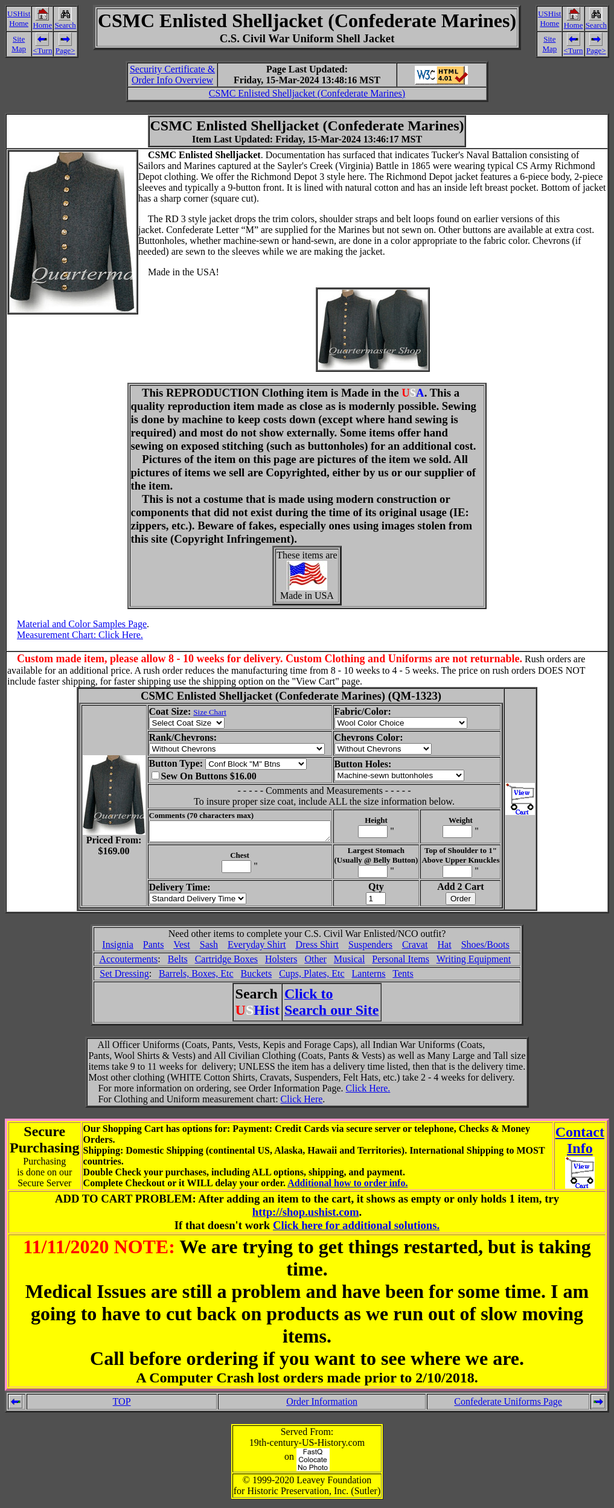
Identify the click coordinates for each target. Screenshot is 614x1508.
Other (315, 962)
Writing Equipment (474, 962)
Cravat (415, 948)
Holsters (281, 962)
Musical (349, 962)
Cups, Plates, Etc (311, 977)
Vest (181, 948)
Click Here (302, 1102)
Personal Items (400, 962)
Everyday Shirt (257, 948)
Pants (153, 948)
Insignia (117, 948)
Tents (402, 977)
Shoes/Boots (485, 948)
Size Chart (199, 712)
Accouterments (128, 962)
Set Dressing (124, 977)
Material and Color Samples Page (82, 624)
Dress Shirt (317, 948)
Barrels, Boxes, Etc (196, 977)
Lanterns (369, 977)
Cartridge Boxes (226, 962)
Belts (178, 962)
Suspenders (370, 948)
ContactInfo (579, 1144)
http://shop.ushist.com (305, 1215)
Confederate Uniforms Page (508, 1405)
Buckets (256, 977)
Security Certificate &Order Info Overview (172, 74)
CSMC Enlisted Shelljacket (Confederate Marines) (307, 93)
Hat (445, 948)
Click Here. (368, 1092)
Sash (209, 948)
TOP (122, 1405)
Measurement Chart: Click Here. (80, 635)
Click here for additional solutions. (356, 1228)
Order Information (321, 1405)
